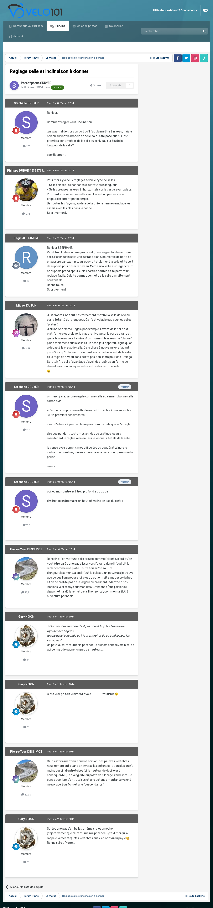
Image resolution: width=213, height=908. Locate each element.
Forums (60, 25)
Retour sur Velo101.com (28, 25)
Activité (18, 36)
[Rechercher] (162, 31)
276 (26, 213)
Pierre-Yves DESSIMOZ (26, 549)
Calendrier (116, 25)
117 (26, 146)
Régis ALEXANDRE (26, 238)
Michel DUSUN (26, 305)
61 (26, 659)
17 (26, 281)
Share (95, 85)
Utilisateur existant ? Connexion (175, 10)
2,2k (26, 348)
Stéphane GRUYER (38, 83)
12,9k (26, 592)
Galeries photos (86, 25)
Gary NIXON (26, 616)
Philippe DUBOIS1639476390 (26, 170)
